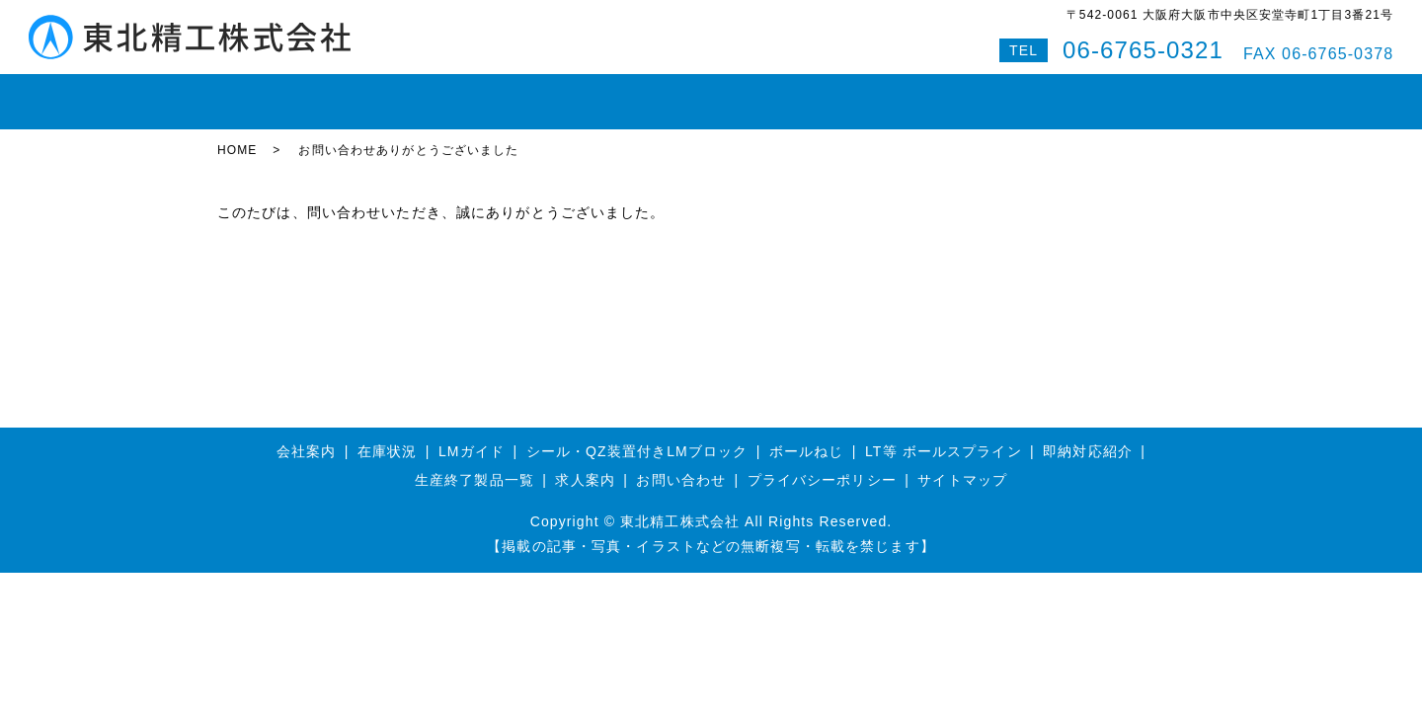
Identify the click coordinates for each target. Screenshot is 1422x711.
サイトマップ (962, 463)
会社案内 (881, 93)
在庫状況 (333, 93)
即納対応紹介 (780, 93)
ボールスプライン (647, 93)
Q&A (1073, 93)
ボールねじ (522, 93)
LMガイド (424, 93)
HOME (253, 93)
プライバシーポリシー (822, 463)
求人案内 (584, 463)
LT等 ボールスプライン (943, 433)
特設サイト (1154, 93)
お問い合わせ (984, 93)
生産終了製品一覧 (474, 463)
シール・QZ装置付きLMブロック (637, 433)
